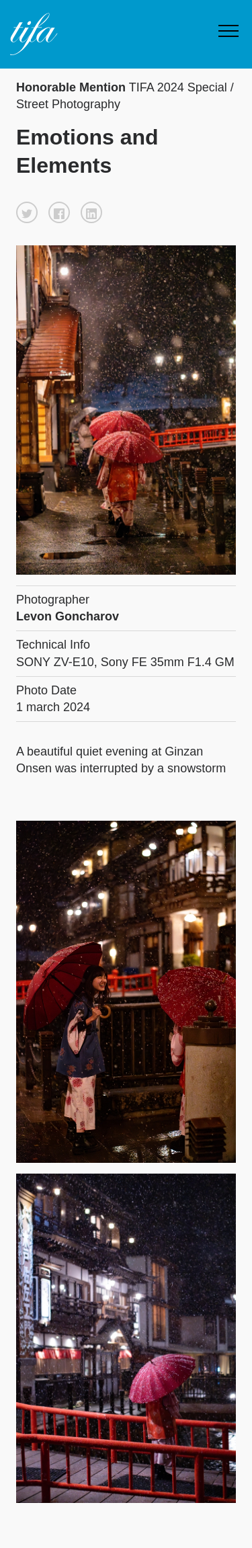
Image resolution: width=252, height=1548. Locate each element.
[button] (27, 212)
